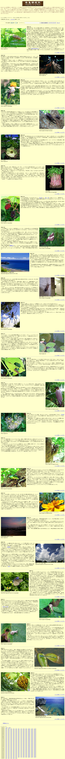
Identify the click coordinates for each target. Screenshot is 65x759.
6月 (18, 728)
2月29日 (62, 414)
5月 (16, 728)
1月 (6, 728)
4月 (13, 728)
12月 (9, 727)
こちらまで (12, 19)
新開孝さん (12, 245)
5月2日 (4, 606)
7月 (21, 728)
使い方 (58, 22)
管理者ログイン (6, 723)
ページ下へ (62, 52)
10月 (29, 728)
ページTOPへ (57, 52)
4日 (48, 197)
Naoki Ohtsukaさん (35, 48)
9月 (26, 728)
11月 (6, 727)
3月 (11, 728)
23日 (9, 566)
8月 (23, 728)
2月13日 (40, 197)
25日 (7, 606)
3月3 (46, 197)
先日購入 (9, 546)
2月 (8, 728)
